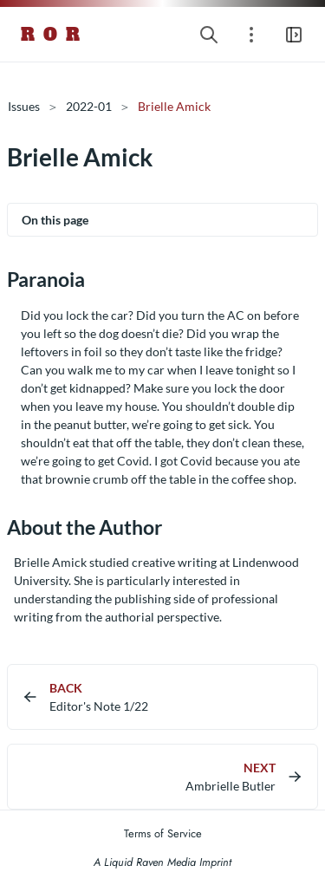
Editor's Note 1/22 (98, 706)
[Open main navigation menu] (293, 34)
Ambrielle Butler (230, 785)
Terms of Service (163, 833)
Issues (24, 106)
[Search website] (208, 34)
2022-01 (89, 106)
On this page (55, 219)
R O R (51, 35)
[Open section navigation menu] (251, 34)
